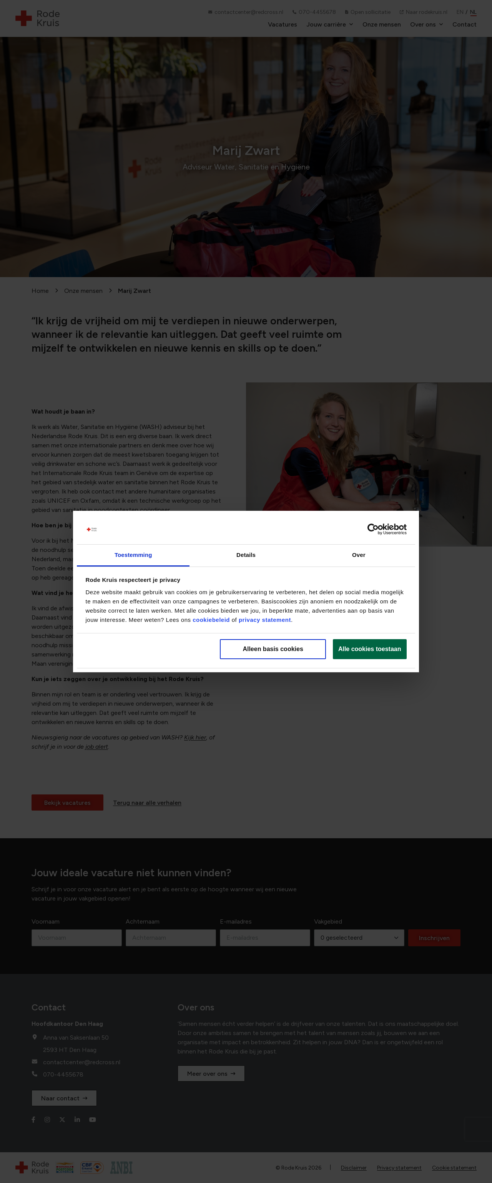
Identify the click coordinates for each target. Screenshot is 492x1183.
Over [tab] (359, 555)
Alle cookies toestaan (369, 649)
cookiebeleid (211, 619)
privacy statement (265, 619)
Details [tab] (246, 555)
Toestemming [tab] (133, 555)
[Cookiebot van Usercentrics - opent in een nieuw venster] (373, 529)
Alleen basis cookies (273, 649)
